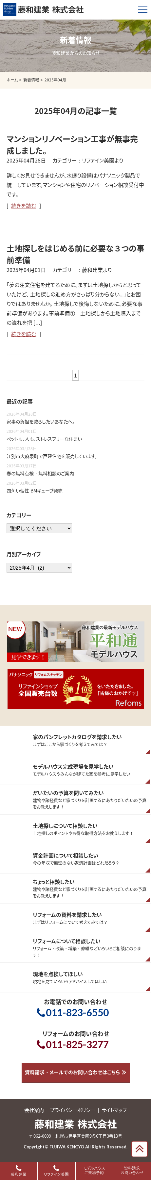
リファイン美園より (102, 160)
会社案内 (34, 1110)
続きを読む (23, 205)
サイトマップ (114, 1110)
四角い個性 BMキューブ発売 (35, 490)
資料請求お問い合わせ (132, 1170)
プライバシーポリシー (72, 1110)
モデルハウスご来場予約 (94, 1170)
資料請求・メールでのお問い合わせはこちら (72, 1072)
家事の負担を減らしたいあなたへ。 (41, 421)
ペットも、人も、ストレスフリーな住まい (44, 438)
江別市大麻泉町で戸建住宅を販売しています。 (52, 456)
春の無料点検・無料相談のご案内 (40, 473)
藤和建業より (97, 270)
